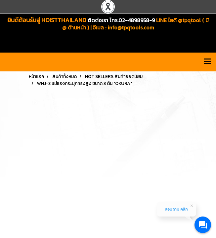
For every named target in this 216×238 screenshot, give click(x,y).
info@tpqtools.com (131, 27)
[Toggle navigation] (207, 62)
